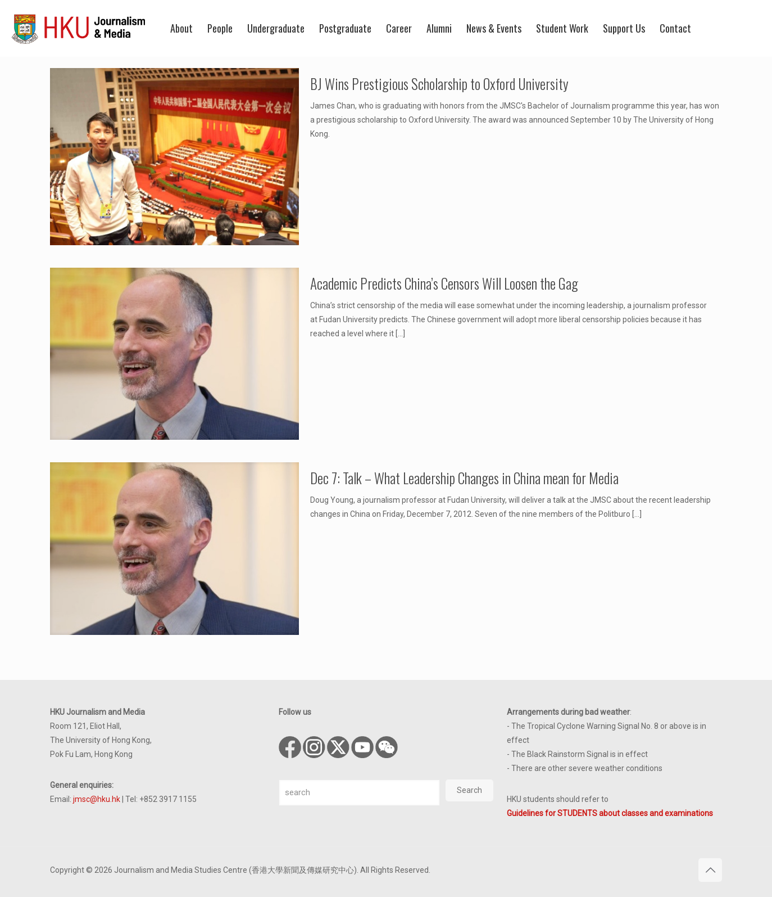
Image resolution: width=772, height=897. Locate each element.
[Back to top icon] (710, 870)
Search (469, 790)
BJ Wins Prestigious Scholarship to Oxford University (439, 83)
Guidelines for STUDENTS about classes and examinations (610, 813)
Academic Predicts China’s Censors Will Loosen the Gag (444, 283)
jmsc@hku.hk (96, 799)
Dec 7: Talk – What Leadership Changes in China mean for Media (464, 477)
